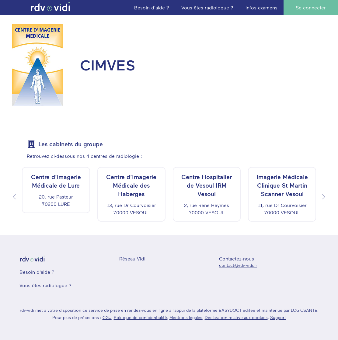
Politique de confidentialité (140, 317)
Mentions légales (185, 317)
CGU (107, 317)
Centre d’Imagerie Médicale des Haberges (131, 185)
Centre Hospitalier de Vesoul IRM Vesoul (206, 185)
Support (278, 317)
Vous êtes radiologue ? (45, 285)
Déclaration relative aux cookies (236, 317)
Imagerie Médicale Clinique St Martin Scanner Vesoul (282, 185)
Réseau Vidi (132, 258)
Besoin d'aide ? (36, 272)
